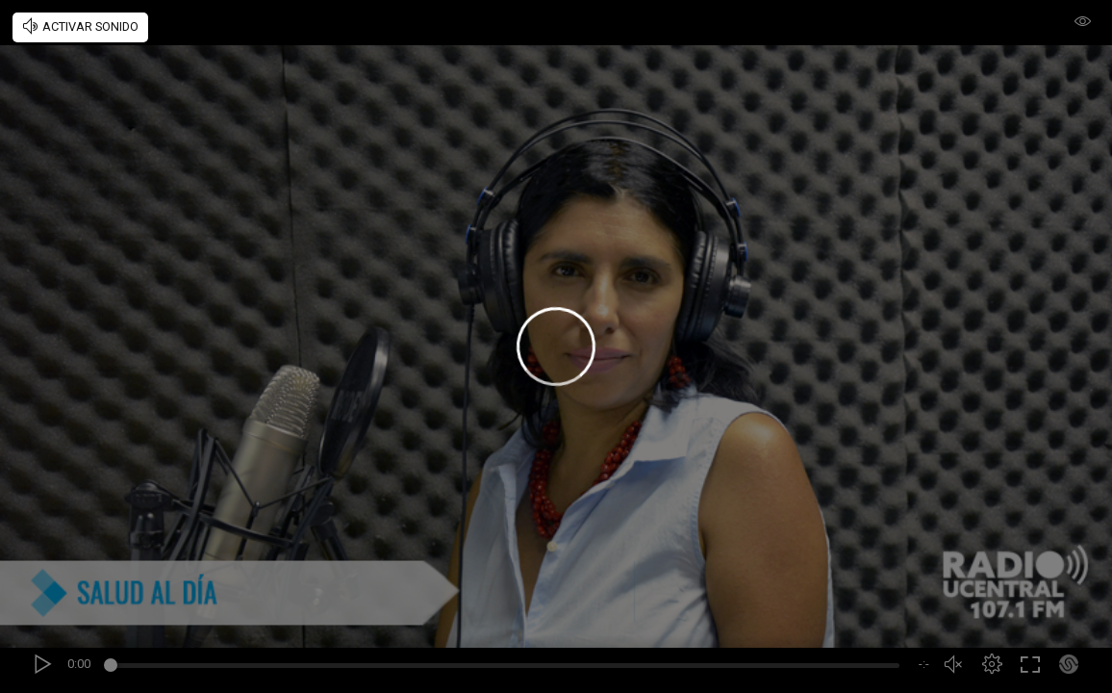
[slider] (504, 668)
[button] (992, 664)
